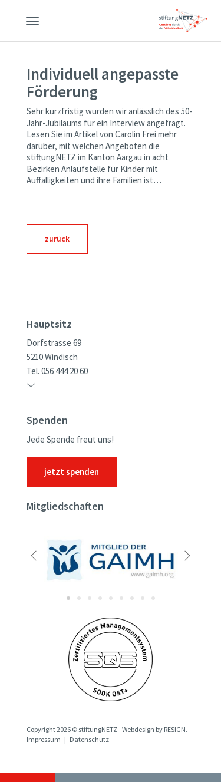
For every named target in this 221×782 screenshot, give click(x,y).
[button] (50, 558)
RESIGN (175, 729)
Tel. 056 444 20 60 (57, 371)
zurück (57, 238)
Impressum (44, 739)
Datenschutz (89, 739)
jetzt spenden (71, 472)
